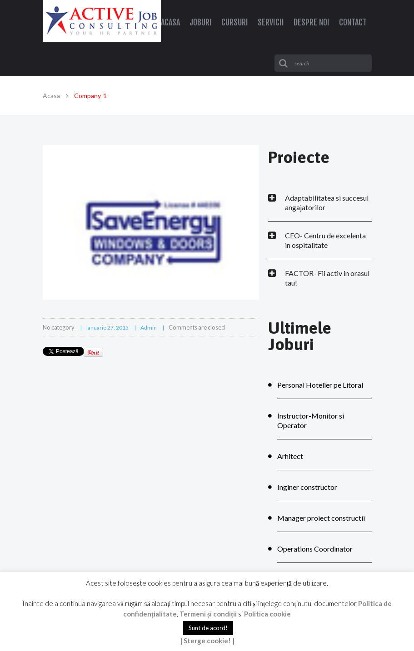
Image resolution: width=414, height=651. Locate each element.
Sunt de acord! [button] (208, 627)
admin (148, 327)
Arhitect (290, 456)
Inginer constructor (307, 487)
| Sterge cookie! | (207, 640)
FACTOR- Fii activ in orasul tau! (327, 278)
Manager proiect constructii (321, 517)
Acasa (51, 95)
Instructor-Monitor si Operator (310, 420)
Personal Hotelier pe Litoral (320, 384)
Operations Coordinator (315, 548)
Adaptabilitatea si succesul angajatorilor (327, 202)
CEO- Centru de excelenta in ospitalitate (325, 240)
